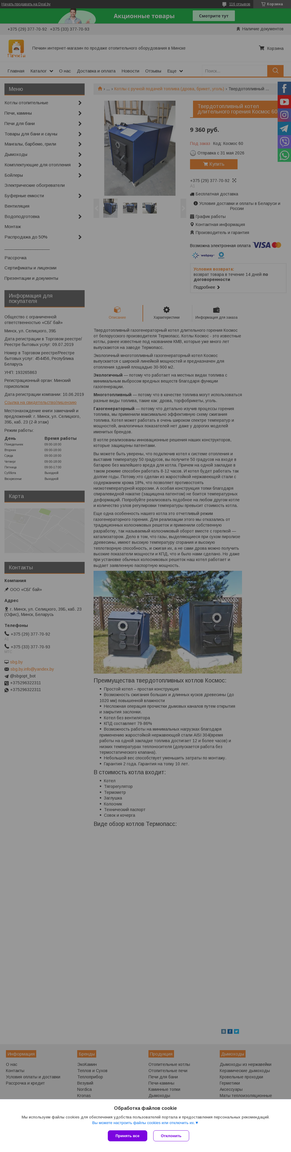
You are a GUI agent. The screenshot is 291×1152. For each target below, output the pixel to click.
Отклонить (171, 1136)
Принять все (128, 1136)
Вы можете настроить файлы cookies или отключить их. (143, 1123)
